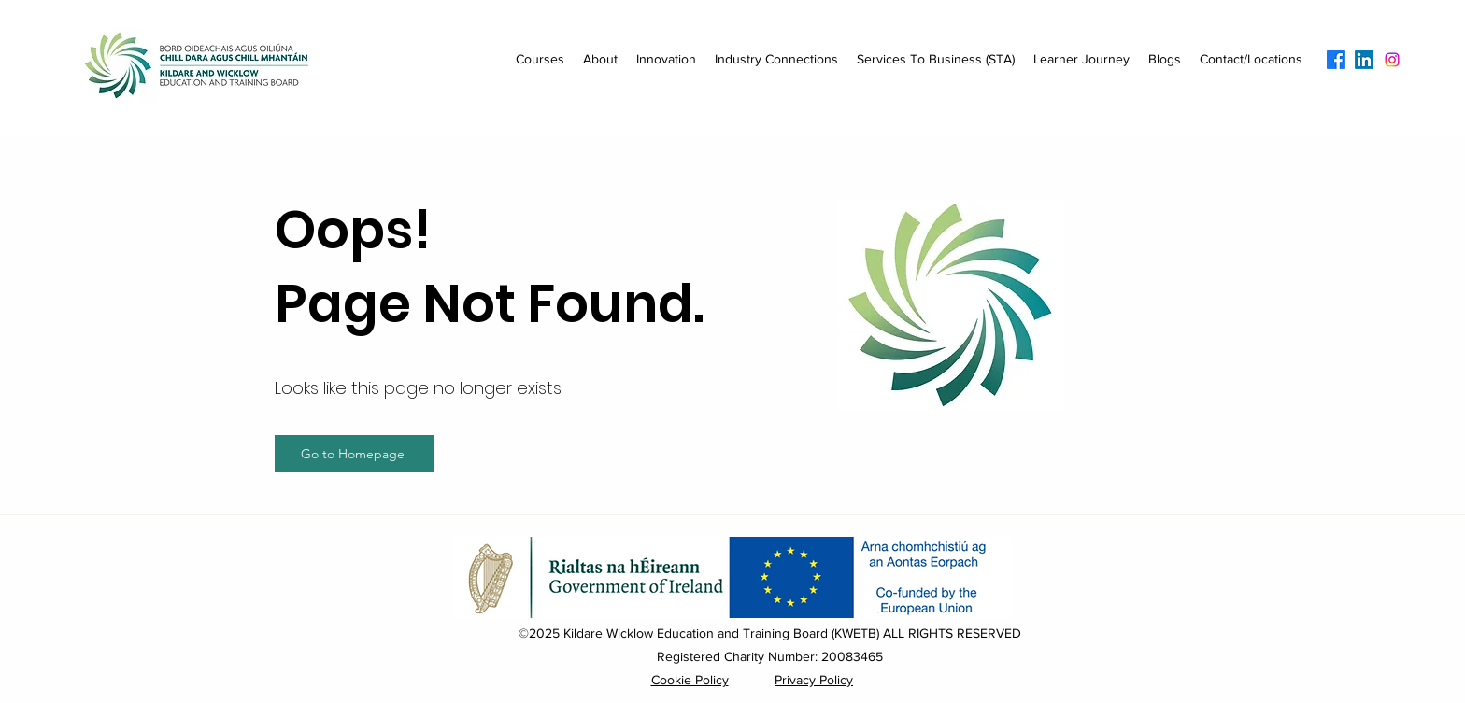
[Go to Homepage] (354, 453)
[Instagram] (1392, 59)
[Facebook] (1336, 59)
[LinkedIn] (1364, 59)
